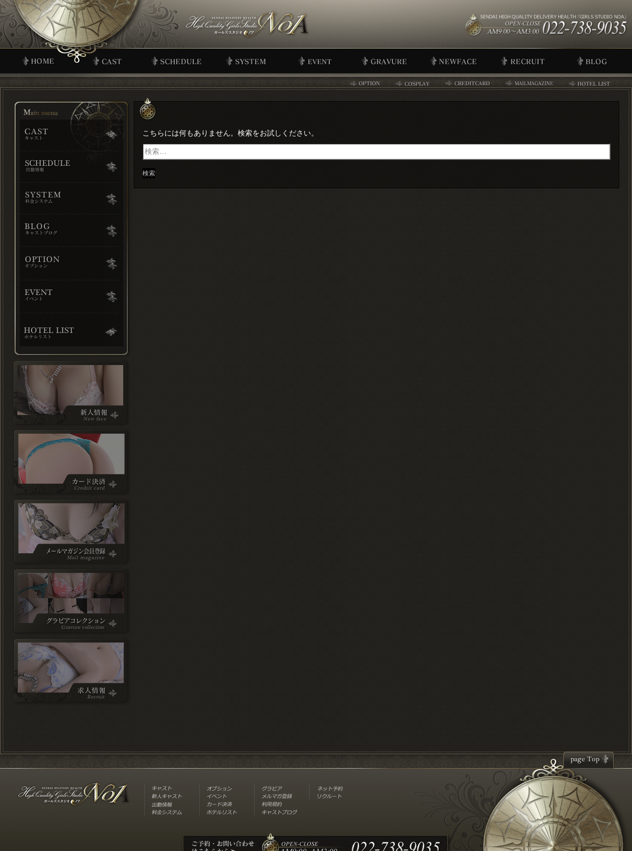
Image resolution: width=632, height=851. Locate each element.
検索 (148, 173)
